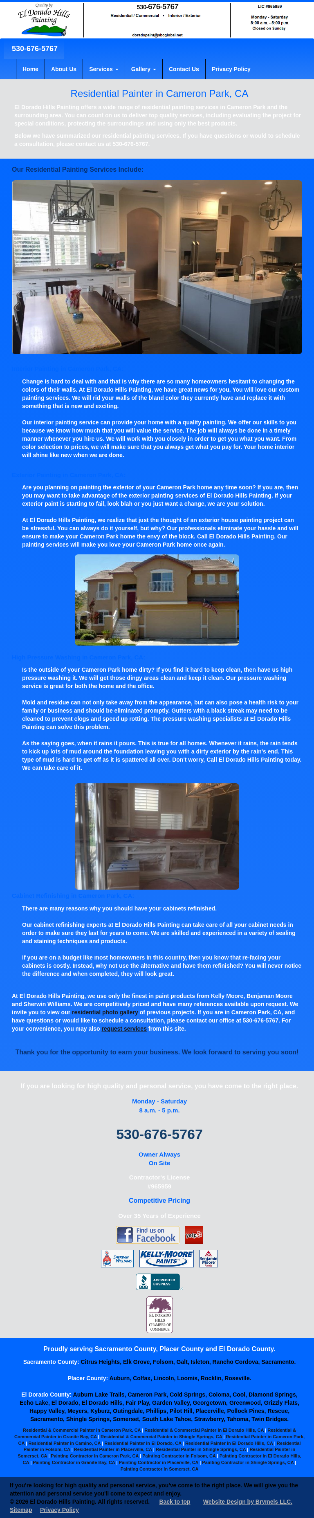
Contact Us (184, 69)
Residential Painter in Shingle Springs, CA (201, 1449)
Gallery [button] (143, 69)
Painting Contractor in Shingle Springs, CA (248, 1462)
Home (30, 69)
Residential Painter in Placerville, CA (113, 1449)
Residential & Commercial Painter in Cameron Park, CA (82, 1430)
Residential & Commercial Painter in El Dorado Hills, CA (204, 1430)
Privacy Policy (231, 69)
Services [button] (104, 69)
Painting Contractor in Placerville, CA (159, 1462)
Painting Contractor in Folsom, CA (178, 1455)
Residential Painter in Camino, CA (64, 1443)
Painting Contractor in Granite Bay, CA (74, 1462)
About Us (63, 69)
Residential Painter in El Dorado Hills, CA (229, 1443)
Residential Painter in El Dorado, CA (142, 1443)
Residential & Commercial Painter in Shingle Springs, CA (161, 1436)
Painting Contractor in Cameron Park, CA (95, 1455)
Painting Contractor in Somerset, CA (160, 1468)
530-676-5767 (34, 49)
